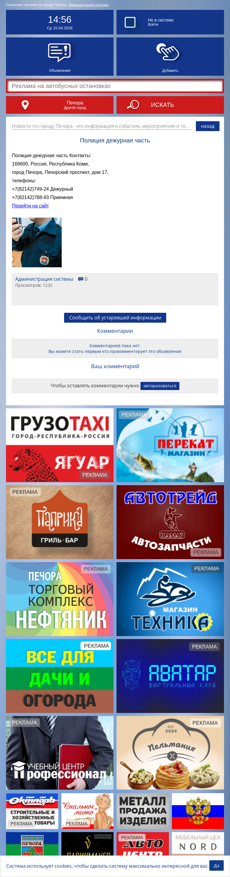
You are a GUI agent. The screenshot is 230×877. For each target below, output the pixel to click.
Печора (74, 102)
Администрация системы (89, 5)
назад (207, 126)
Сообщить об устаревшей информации (115, 317)
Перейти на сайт (30, 205)
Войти (153, 24)
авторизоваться (159, 386)
